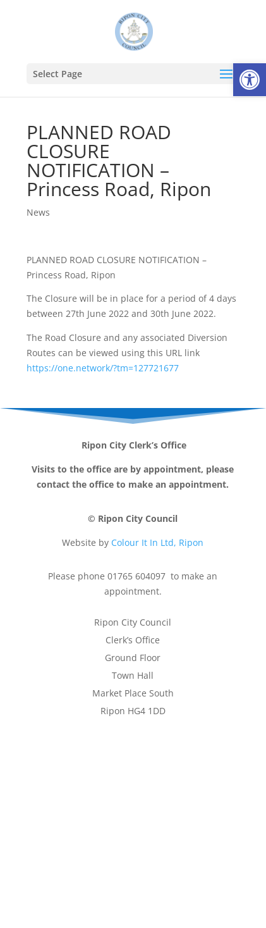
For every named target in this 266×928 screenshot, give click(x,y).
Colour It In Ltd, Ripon (157, 542)
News (38, 212)
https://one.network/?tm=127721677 (103, 368)
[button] (249, 79)
